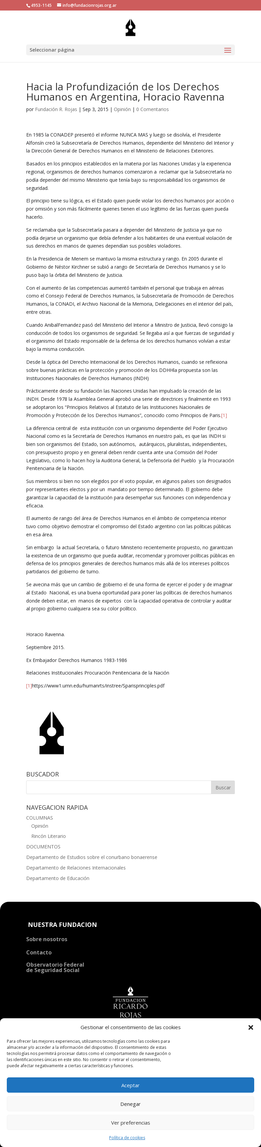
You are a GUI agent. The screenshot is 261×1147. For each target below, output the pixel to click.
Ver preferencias (130, 1122)
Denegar (130, 1103)
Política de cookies (127, 1138)
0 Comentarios (152, 109)
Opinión (122, 109)
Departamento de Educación (57, 878)
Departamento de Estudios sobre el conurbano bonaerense (91, 857)
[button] (250, 1027)
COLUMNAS (39, 817)
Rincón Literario (48, 836)
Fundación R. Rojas (56, 109)
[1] (224, 415)
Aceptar (130, 1085)
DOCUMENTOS (43, 846)
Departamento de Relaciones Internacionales (76, 867)
